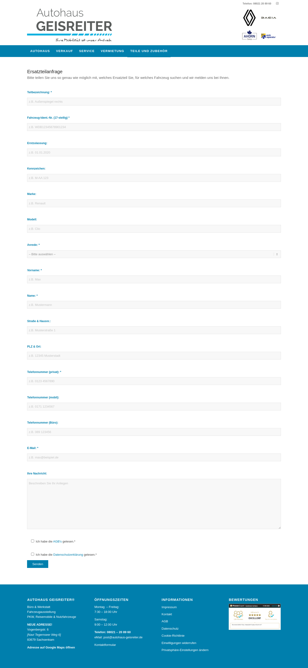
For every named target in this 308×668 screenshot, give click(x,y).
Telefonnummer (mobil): (43, 397)
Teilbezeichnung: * (39, 92)
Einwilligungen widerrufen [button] (179, 643)
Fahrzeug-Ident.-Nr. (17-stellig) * (48, 117)
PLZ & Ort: (34, 346)
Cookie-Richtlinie (173, 635)
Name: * (32, 295)
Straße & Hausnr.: (39, 321)
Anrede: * (33, 245)
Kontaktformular (105, 645)
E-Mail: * (32, 448)
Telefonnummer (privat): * (44, 372)
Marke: (31, 194)
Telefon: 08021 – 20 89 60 (112, 632)
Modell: (32, 219)
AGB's (57, 541)
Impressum (169, 607)
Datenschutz (170, 628)
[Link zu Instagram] (277, 3)
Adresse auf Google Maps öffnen (51, 647)
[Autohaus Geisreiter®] (74, 26)
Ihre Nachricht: (37, 473)
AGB (165, 621)
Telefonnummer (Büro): (42, 422)
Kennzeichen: (36, 168)
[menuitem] (40, 51)
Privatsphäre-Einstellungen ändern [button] (185, 650)
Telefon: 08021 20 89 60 (257, 3)
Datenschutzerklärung (68, 554)
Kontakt (167, 614)
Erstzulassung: (37, 143)
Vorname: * (34, 270)
